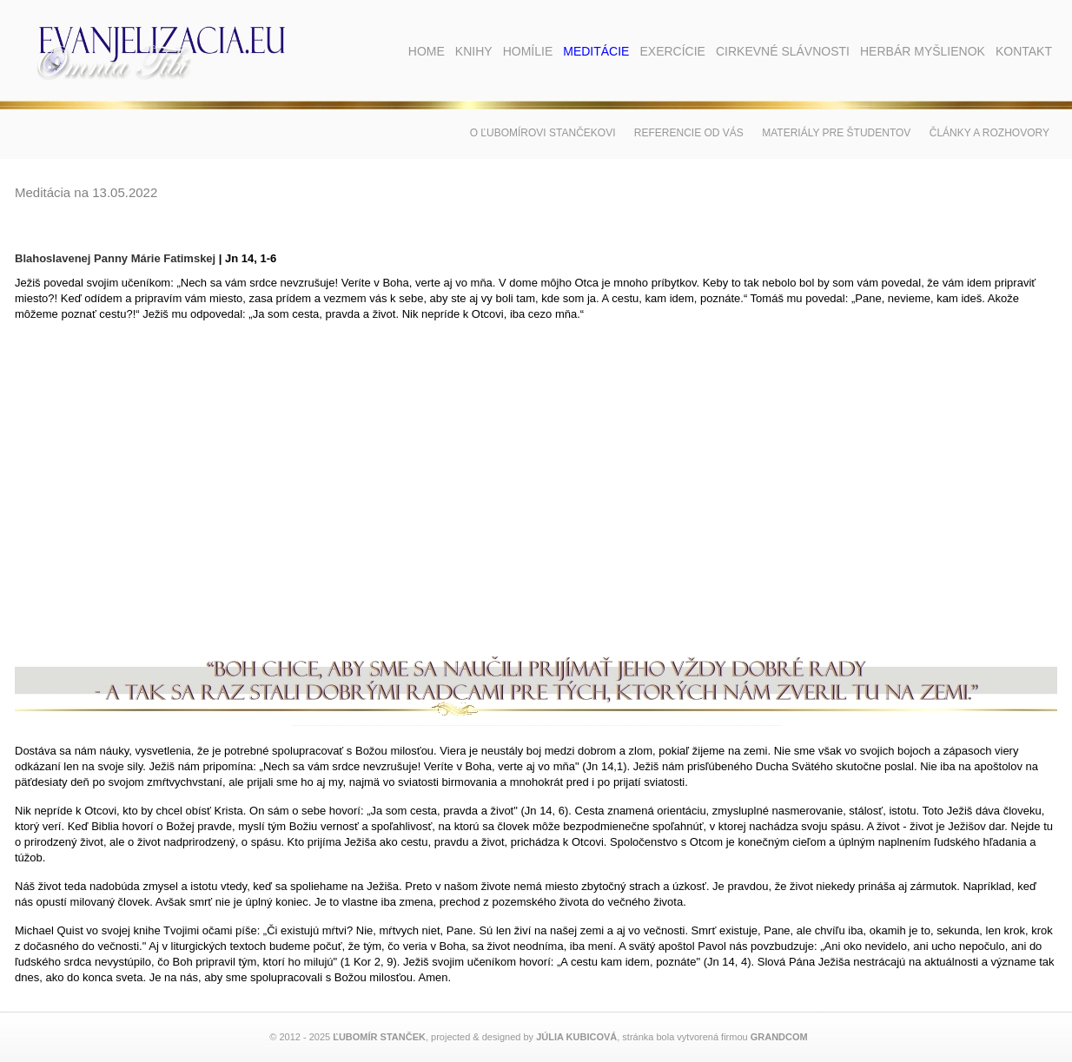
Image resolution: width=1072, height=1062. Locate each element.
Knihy (474, 51)
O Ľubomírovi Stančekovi (543, 133)
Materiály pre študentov (836, 133)
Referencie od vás (689, 133)
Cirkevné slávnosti (783, 51)
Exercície (672, 51)
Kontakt (1024, 51)
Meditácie (596, 51)
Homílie (528, 51)
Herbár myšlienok (922, 51)
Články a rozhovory (989, 133)
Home (426, 51)
